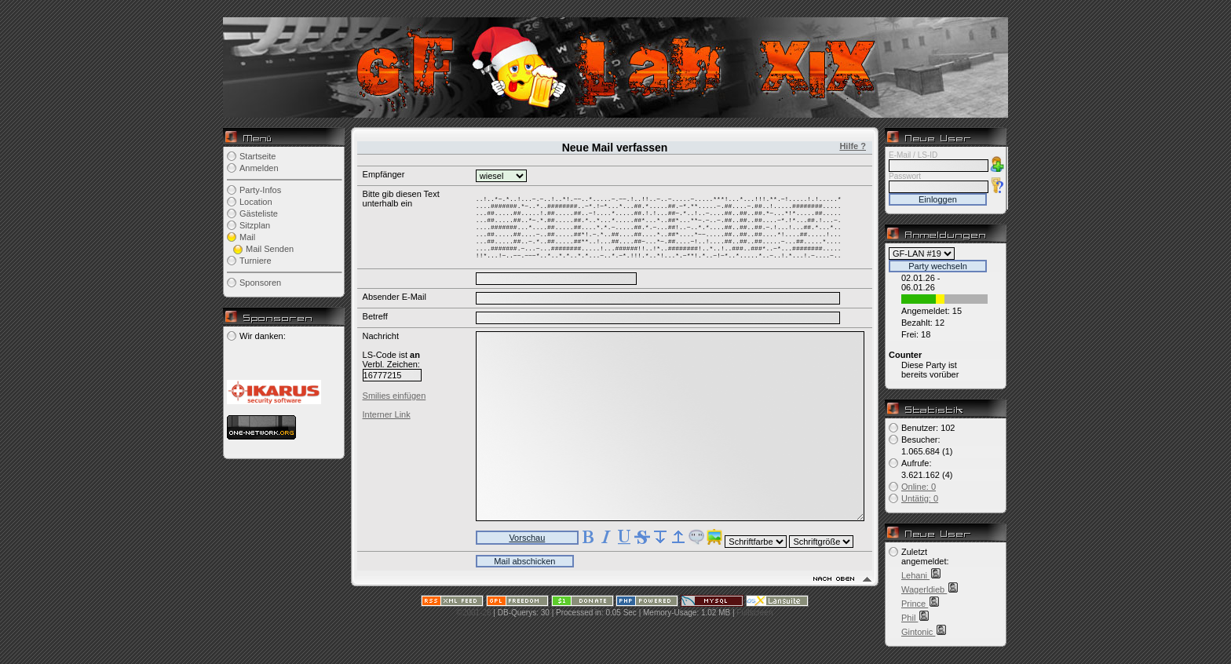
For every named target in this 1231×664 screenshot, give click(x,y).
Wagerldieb (924, 589)
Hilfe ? (852, 146)
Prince (914, 603)
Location (255, 201)
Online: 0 (918, 486)
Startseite (257, 156)
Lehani (915, 575)
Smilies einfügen (394, 409)
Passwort (905, 176)
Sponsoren (260, 282)
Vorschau (527, 551)
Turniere (255, 260)
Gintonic (918, 632)
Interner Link (387, 428)
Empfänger (384, 174)
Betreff (375, 330)
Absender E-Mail (394, 311)
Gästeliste (258, 213)
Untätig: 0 (919, 498)
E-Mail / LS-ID (913, 155)
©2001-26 (474, 626)
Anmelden (259, 168)
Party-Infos (260, 190)
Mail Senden (270, 249)
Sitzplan (254, 225)
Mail (247, 237)
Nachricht (381, 350)
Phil (909, 617)
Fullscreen (754, 626)
